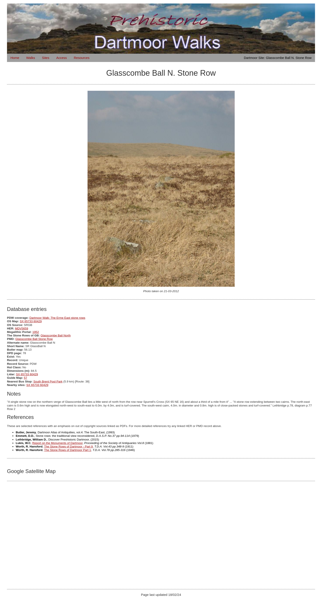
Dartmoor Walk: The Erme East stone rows (57, 317)
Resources (82, 58)
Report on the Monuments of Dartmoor (57, 443)
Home (14, 58)
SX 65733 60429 (31, 321)
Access (61, 58)
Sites (45, 58)
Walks (30, 58)
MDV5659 (21, 328)
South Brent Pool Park (48, 381)
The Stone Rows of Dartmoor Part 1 (67, 450)
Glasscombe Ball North (56, 335)
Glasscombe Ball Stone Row (34, 339)
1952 (35, 332)
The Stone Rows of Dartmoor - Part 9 (68, 446)
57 (25, 377)
